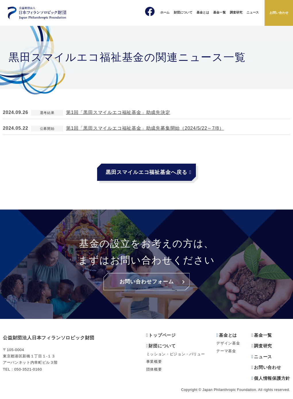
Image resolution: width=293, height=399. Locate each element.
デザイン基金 (228, 343)
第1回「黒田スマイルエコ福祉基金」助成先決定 (118, 112)
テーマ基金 (226, 351)
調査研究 (236, 12)
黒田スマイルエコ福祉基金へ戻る (146, 172)
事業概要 (154, 361)
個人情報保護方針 (272, 378)
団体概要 (154, 369)
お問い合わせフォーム (146, 281)
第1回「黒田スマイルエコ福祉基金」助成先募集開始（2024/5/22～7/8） (145, 128)
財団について (183, 12)
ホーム (164, 12)
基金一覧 (219, 12)
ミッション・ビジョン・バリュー (175, 354)
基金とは (202, 12)
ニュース (252, 12)
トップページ (162, 335)
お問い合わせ (278, 12)
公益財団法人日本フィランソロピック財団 (49, 337)
